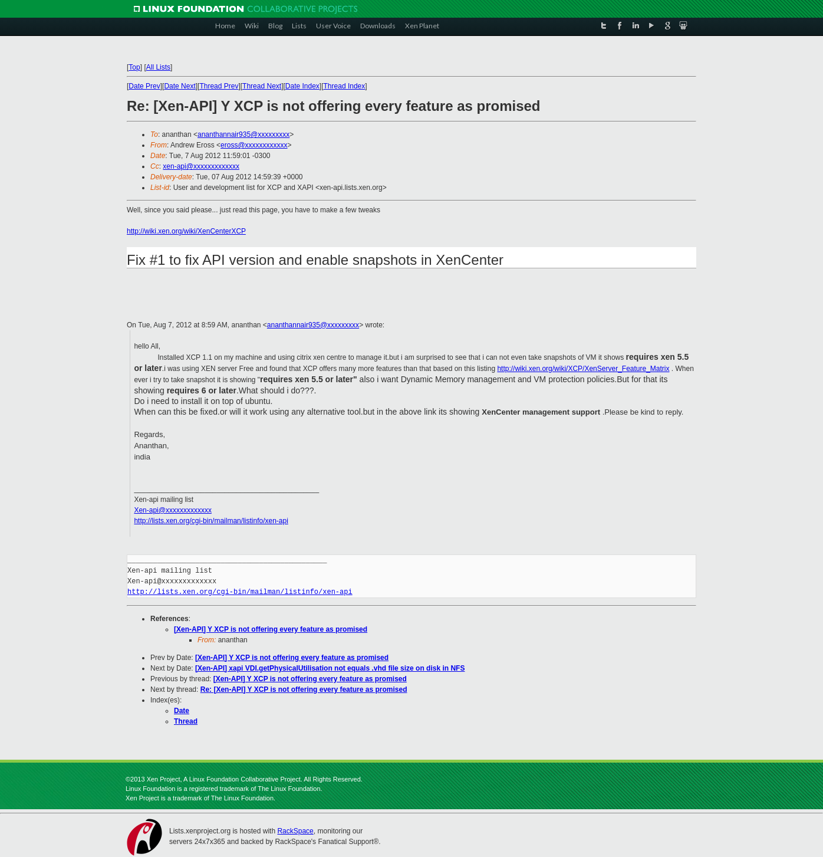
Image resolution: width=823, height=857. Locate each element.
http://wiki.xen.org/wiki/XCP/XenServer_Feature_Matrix (583, 369)
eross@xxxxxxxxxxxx (254, 145)
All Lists (158, 67)
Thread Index (345, 86)
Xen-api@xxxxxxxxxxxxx (173, 510)
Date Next (179, 86)
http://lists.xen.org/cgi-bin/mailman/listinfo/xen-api (211, 521)
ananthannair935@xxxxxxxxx (243, 134)
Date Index (302, 86)
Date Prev (144, 86)
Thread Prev (218, 86)
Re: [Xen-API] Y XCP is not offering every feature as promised (303, 689)
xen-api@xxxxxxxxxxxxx (201, 166)
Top (134, 67)
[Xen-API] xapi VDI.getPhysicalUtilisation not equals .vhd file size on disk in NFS (330, 668)
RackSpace (295, 831)
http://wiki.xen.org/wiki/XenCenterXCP (186, 231)
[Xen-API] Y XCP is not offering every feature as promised (270, 629)
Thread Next (261, 86)
